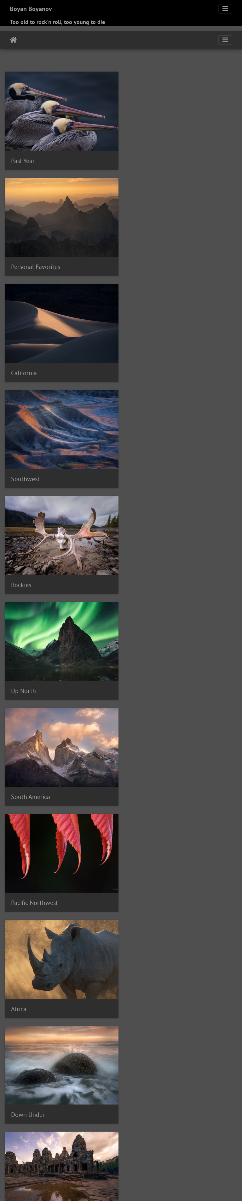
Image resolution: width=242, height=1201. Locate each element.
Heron (199, 1087)
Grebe (119, 1087)
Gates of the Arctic (187, 1080)
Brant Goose (60, 1050)
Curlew (54, 1072)
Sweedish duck (205, 1148)
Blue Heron (151, 1042)
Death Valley (76, 1072)
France (129, 1080)
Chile (224, 1057)
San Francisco (217, 1133)
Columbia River (100, 1065)
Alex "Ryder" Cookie (36, 995)
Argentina (188, 1034)
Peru (49, 1125)
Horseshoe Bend (22, 1095)
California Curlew (45, 1057)
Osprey (114, 1118)
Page (168, 1118)
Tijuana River (46, 1155)
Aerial (52, 1034)
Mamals (21, 891)
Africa (18, 577)
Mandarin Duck (144, 1102)
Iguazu (118, 1095)
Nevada (133, 1110)
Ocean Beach (75, 1118)
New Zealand (157, 1110)
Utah (130, 1155)
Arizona (208, 1034)
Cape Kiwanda (121, 1057)
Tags (16, 1022)
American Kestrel (129, 1034)
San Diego (190, 1133)
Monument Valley (23, 1110)
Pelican (35, 1125)
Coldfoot (73, 1065)
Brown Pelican (166, 1050)
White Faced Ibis (82, 1163)
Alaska (66, 1034)
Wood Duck (188, 1163)
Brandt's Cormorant (25, 1050)
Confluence (129, 1065)
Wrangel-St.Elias (219, 1163)
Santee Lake (101, 1140)
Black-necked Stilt (118, 1042)
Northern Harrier (189, 1110)
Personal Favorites (156, 159)
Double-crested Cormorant (119, 1072)
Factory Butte (18, 1080)
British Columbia (132, 1050)
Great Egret (60, 1087)
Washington (193, 1155)
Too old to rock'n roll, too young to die (57, 22)
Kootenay (51, 1102)
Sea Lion (147, 1140)
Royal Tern (142, 1133)
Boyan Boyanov (31, 9)
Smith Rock (27, 1148)
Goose (214, 1080)
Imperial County (143, 1095)
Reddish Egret (213, 1125)
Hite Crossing (222, 1087)
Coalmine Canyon (43, 1065)
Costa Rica (210, 1065)
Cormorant (165, 1065)
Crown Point (33, 1072)
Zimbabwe (51, 1171)
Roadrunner (99, 1133)
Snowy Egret (82, 1148)
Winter (168, 1163)
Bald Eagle (57, 1042)
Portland (83, 1125)
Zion (68, 1171)
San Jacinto (17, 1140)
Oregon (98, 1118)
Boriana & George (156, 890)
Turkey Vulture (76, 1155)
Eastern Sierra (189, 1072)
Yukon (31, 1171)
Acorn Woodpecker (25, 1034)
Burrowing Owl (199, 1050)
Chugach (14, 1065)
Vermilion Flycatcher (158, 1155)
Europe (20, 786)
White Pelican (115, 1163)
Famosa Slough (50, 1080)
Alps (105, 1034)
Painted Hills (220, 1118)
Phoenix (63, 1125)
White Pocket (145, 1163)
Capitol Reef (151, 1057)
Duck (154, 1072)
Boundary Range (204, 1042)
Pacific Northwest (155, 473)
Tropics (141, 682)
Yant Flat (14, 1171)
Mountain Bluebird (83, 1110)
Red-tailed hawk (179, 1125)
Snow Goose (54, 1148)
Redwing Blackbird (25, 1133)
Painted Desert (189, 1118)
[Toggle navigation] (225, 9)
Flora (114, 1080)
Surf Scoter (175, 1148)
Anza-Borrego (162, 1034)
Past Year (23, 159)
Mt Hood (114, 1110)
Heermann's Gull (174, 1087)
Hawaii (134, 1087)
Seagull (166, 1140)
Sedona (184, 1140)
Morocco (52, 1110)
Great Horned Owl (92, 1087)
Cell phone (176, 1057)
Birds (139, 786)
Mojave (183, 1102)
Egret (211, 1072)
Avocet (38, 1042)
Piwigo (134, 1188)
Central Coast (204, 1057)
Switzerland (17, 1155)
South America (30, 472)
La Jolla (71, 1102)
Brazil (80, 1050)
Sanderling (42, 1140)
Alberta (81, 1034)
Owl (127, 1118)
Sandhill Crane (71, 1140)
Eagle (167, 1072)
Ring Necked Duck (66, 1133)
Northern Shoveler (40, 1118)
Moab (168, 1102)
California (24, 263)
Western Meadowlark (41, 1163)
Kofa (35, 1102)
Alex (95, 1034)
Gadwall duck (152, 1080)
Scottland (126, 1140)
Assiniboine (17, 1042)
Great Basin (34, 1087)
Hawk (149, 1087)
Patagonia (15, 1125)
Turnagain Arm (108, 1155)
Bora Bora (175, 1042)
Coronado (187, 1065)
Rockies (21, 368)
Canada (96, 1057)
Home (13, 40)
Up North (144, 368)
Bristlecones (100, 1050)
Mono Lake (204, 1102)
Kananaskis (17, 1102)
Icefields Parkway (90, 1095)
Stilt (128, 1148)
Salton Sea (166, 1133)
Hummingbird (56, 1095)
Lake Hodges (94, 1102)
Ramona (102, 1125)
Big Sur (78, 1042)
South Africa (110, 1148)
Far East (21, 682)
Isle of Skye (174, 1095)
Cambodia (76, 1057)
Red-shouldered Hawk (136, 1125)
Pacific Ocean (147, 1118)
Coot (148, 1065)
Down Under (149, 577)
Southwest (146, 263)
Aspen (223, 1034)
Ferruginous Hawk (88, 1080)
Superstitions (148, 1148)
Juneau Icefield (204, 1095)
